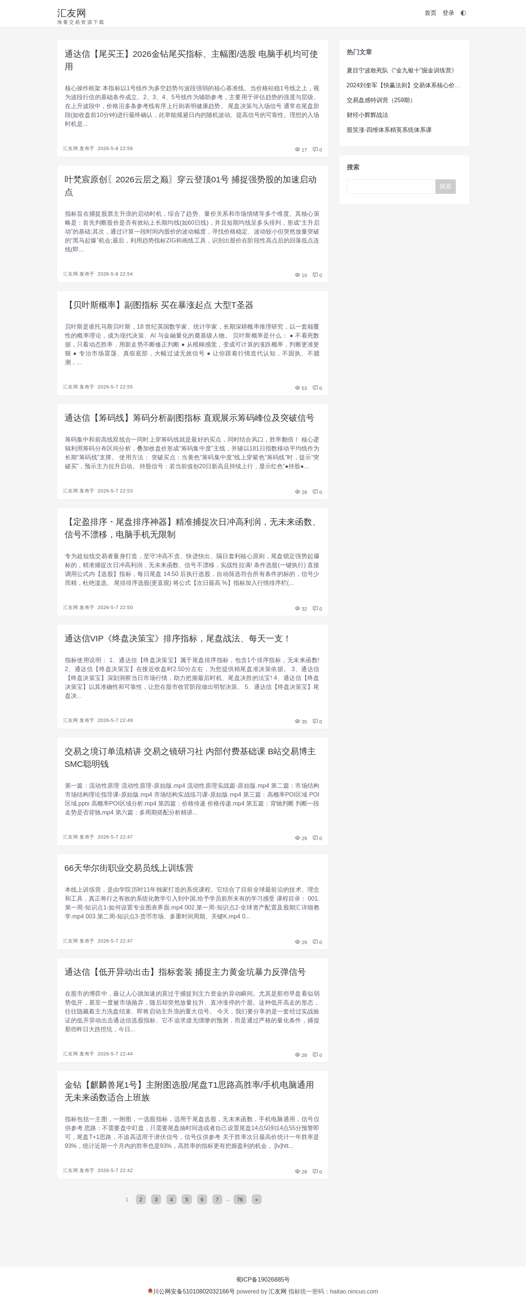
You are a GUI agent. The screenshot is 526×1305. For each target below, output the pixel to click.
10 (300, 278)
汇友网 (71, 13)
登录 (448, 13)
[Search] (393, 186)
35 (300, 742)
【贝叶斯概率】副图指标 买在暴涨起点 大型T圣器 (163, 308)
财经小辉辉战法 (367, 115)
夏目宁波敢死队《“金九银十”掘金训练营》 (402, 70)
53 (300, 392)
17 (300, 151)
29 (300, 510)
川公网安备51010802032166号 (191, 1291)
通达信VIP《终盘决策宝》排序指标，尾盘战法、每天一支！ (183, 658)
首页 (431, 13)
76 (241, 1224)
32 (300, 628)
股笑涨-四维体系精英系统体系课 (389, 130)
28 (300, 1078)
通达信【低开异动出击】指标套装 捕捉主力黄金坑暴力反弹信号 (191, 994)
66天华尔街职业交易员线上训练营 (132, 890)
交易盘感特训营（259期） (381, 100)
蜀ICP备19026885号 (263, 1279)
